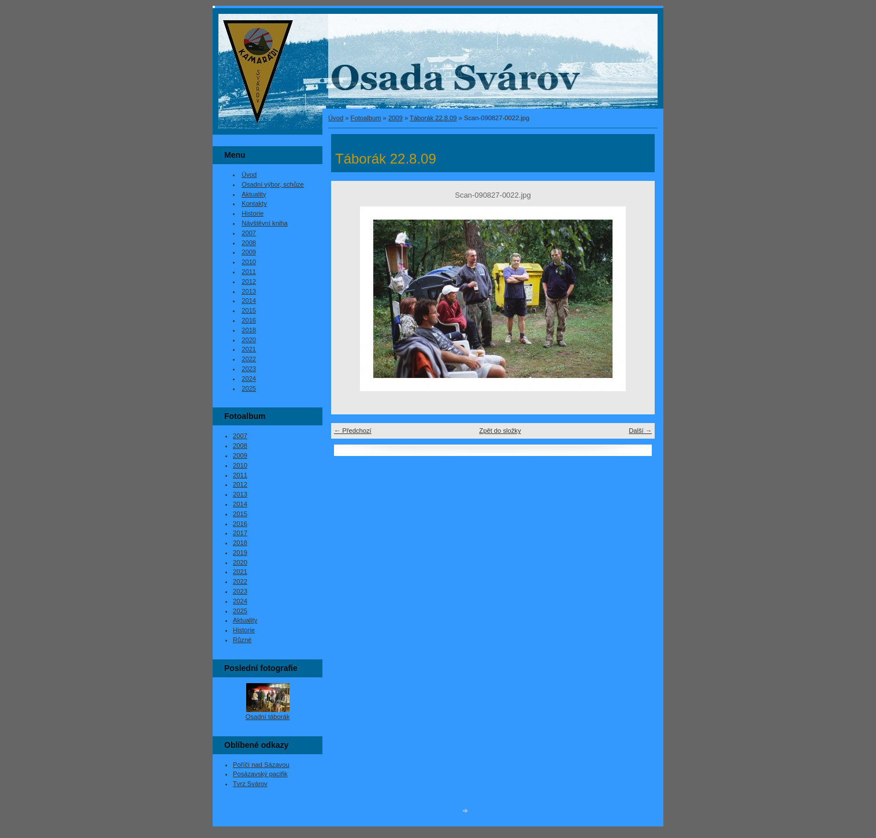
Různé (242, 639)
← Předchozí (353, 430)
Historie (252, 213)
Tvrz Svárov (250, 783)
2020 (249, 339)
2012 (249, 281)
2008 (249, 242)
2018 (249, 330)
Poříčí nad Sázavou (261, 764)
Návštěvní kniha (265, 223)
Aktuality (254, 194)
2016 (249, 320)
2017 (240, 532)
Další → (640, 430)
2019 (240, 552)
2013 (249, 291)
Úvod (335, 117)
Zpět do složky (500, 430)
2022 (249, 358)
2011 (249, 271)
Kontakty (254, 203)
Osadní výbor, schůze (273, 184)
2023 (249, 368)
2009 (395, 117)
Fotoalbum (366, 117)
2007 (249, 232)
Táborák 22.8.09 (433, 117)
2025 (249, 388)
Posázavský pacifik (260, 773)
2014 (249, 300)
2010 (249, 261)
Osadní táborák (268, 716)
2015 (249, 310)
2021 (249, 349)
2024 (249, 378)
